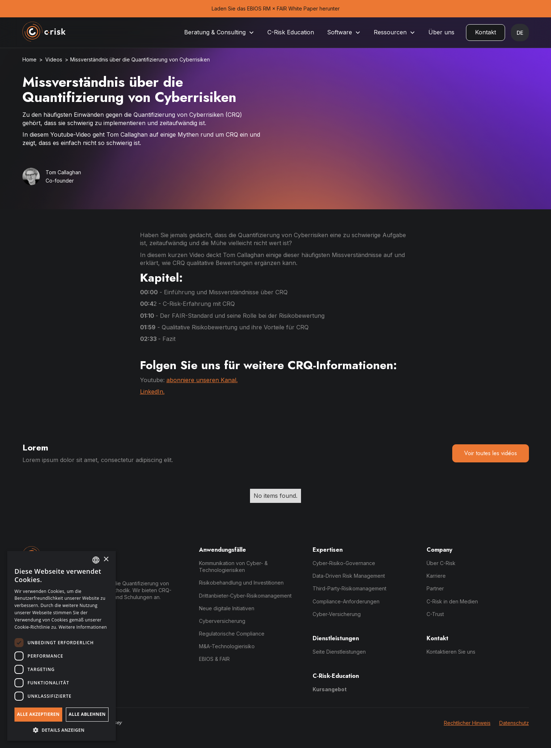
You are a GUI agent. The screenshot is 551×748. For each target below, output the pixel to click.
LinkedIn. (152, 391)
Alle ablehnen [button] (87, 714)
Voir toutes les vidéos (490, 453)
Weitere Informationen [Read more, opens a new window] (83, 627)
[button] (219, 32)
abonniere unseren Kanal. (202, 380)
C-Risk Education (290, 32)
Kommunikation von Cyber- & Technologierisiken (233, 566)
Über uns (441, 32)
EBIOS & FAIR (214, 659)
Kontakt (485, 32)
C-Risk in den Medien (452, 601)
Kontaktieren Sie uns (451, 652)
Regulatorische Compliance (231, 634)
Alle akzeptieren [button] (38, 714)
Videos (53, 59)
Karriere (436, 576)
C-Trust (435, 614)
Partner (435, 588)
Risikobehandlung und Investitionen (241, 583)
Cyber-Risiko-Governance (344, 563)
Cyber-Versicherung (337, 614)
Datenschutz (514, 723)
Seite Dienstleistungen (339, 652)
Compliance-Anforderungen (346, 601)
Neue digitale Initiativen (226, 608)
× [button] (106, 559)
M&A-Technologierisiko (227, 646)
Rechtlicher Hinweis (467, 723)
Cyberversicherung (222, 621)
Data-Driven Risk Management (349, 576)
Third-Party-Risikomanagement (349, 588)
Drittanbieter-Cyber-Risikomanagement (245, 596)
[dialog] (61, 646)
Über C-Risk (441, 563)
